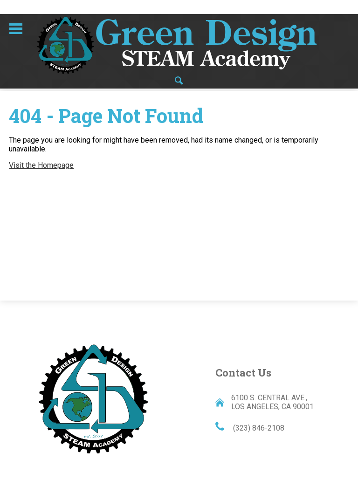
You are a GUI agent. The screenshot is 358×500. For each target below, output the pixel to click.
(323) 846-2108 (257, 428)
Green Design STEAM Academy (93, 397)
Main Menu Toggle (15, 28)
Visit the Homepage (41, 165)
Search (179, 81)
